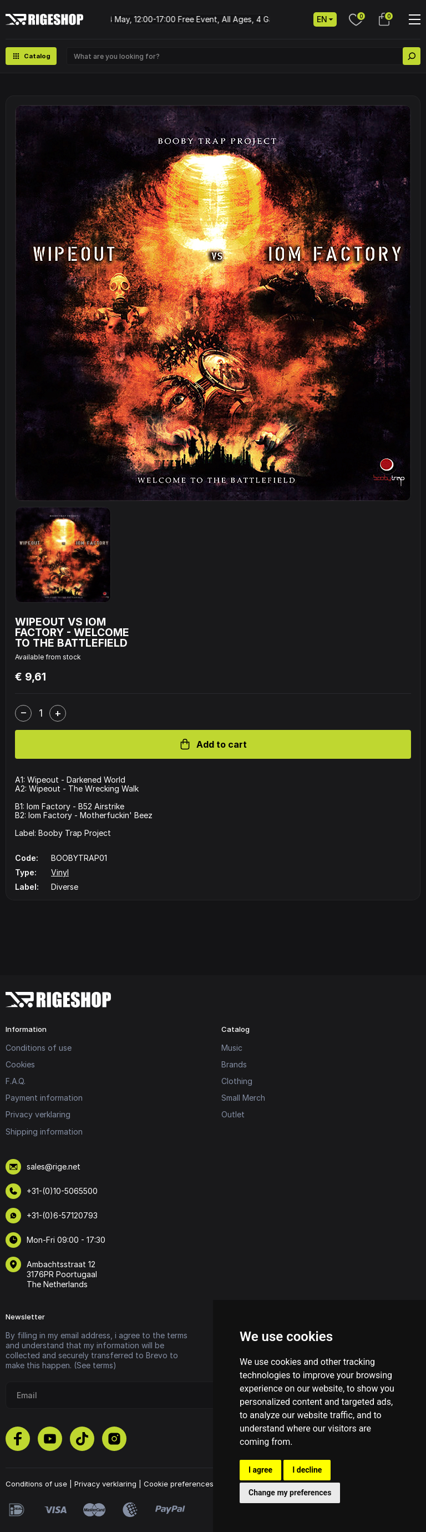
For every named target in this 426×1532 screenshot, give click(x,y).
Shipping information (44, 1131)
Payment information (44, 1097)
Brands (234, 1064)
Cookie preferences (179, 1483)
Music (231, 1047)
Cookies (20, 1064)
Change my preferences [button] (289, 1492)
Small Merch (243, 1097)
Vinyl (60, 872)
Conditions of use (39, 1047)
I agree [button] (260, 1469)
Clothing (236, 1081)
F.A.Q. (16, 1081)
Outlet (233, 1114)
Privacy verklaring (38, 1114)
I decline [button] (307, 1469)
